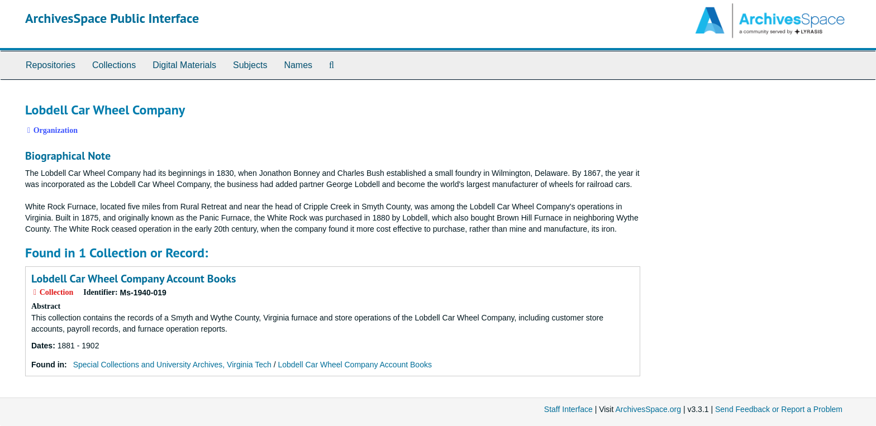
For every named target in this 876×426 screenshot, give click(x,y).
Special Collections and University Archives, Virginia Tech (172, 364)
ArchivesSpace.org (648, 409)
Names (298, 65)
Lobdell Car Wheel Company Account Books (133, 278)
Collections (114, 65)
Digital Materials (184, 65)
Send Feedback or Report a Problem (778, 409)
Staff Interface (568, 409)
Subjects (250, 65)
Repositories (50, 65)
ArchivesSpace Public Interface (112, 18)
